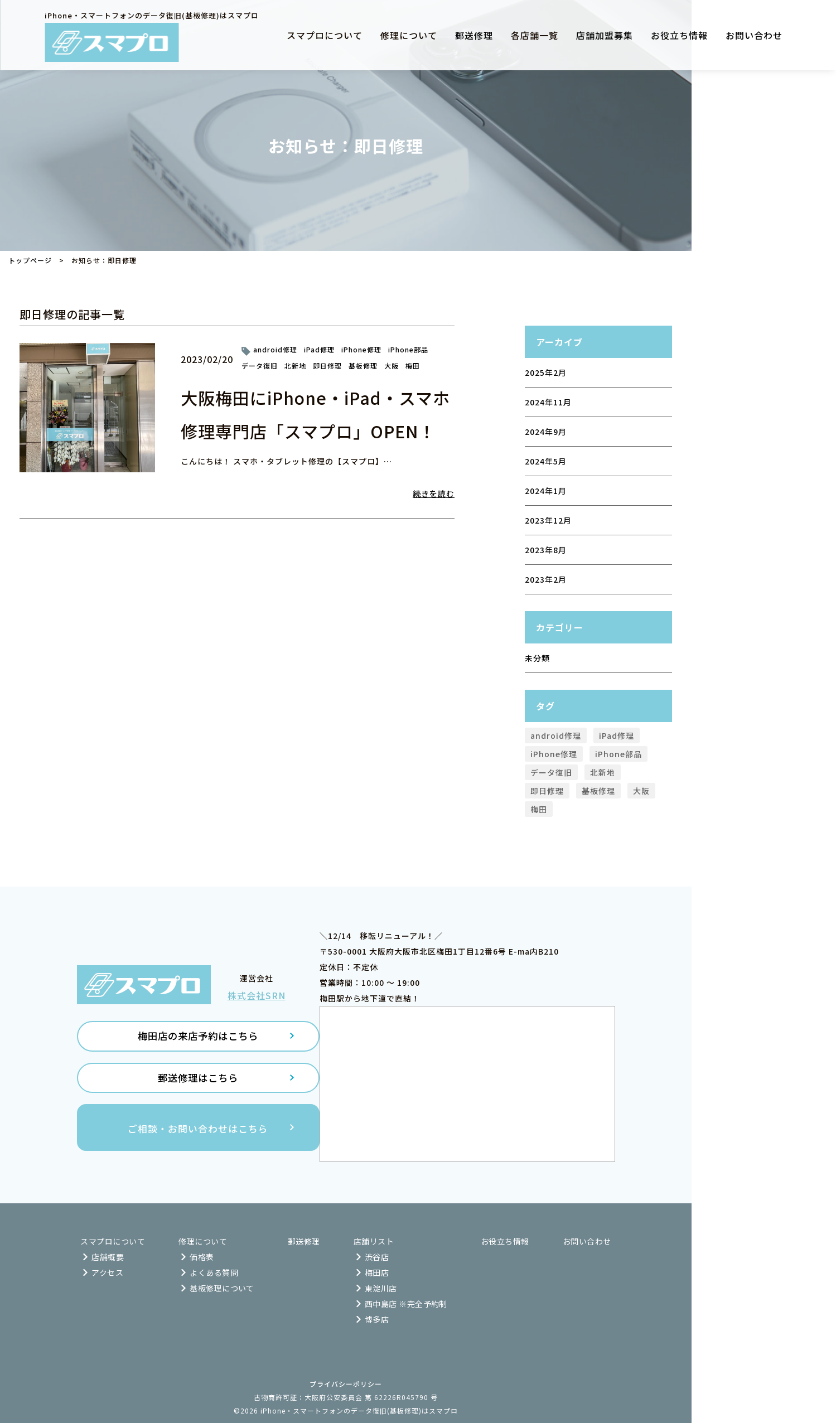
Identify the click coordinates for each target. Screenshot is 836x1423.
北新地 (295, 365)
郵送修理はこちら (198, 1087)
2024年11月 (548, 402)
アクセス (107, 1272)
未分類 (537, 658)
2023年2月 (546, 579)
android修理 (275, 349)
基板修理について (222, 1288)
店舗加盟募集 (604, 35)
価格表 (202, 1256)
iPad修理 (319, 349)
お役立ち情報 (679, 35)
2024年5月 (546, 461)
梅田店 (377, 1272)
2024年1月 (546, 490)
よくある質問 (214, 1272)
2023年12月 (548, 520)
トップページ (30, 260)
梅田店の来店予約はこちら (198, 1042)
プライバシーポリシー (346, 1383)
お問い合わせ (754, 35)
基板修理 (363, 365)
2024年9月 (546, 431)
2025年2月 (546, 372)
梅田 (412, 365)
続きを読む (434, 493)
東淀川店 (381, 1288)
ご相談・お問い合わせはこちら (198, 1139)
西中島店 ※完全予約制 (406, 1303)
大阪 (391, 365)
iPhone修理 (361, 349)
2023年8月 (546, 549)
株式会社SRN (257, 1000)
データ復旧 (259, 365)
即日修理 (327, 365)
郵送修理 (474, 35)
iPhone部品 (408, 349)
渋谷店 (377, 1256)
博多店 (377, 1319)
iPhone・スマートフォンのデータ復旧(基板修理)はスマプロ (359, 1410)
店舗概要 (107, 1256)
